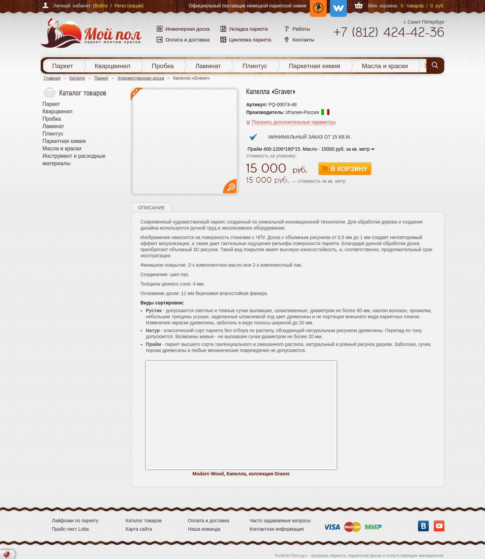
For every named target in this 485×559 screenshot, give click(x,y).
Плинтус (255, 65)
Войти (101, 5)
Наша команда (204, 529)
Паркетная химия (314, 65)
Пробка (163, 65)
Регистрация (128, 5)
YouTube (439, 526)
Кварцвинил (112, 65)
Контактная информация (277, 529)
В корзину (345, 169)
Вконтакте (423, 526)
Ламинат (208, 65)
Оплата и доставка (208, 520)
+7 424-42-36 (389, 32)
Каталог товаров (144, 520)
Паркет (62, 65)
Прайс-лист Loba (70, 529)
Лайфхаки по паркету (75, 520)
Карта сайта (139, 529)
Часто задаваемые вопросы (280, 520)
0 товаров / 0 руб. (423, 5)
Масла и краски (385, 65)
